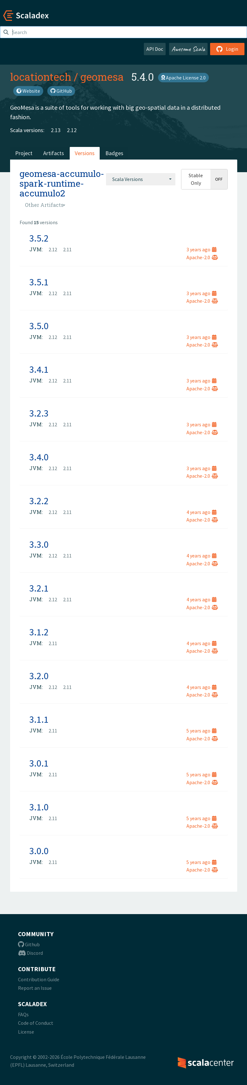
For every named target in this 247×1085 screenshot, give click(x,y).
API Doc (154, 49)
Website (28, 91)
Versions (85, 153)
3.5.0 (39, 326)
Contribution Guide (38, 979)
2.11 (67, 249)
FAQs (23, 1014)
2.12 (72, 130)
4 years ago (201, 512)
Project (23, 153)
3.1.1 (39, 719)
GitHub (61, 91)
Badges (114, 153)
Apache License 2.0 (183, 77)
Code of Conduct (35, 1023)
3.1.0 (39, 807)
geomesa (102, 77)
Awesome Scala (188, 49)
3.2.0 (39, 676)
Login (227, 49)
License (26, 1032)
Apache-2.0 (202, 257)
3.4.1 (39, 369)
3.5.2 (39, 238)
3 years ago (201, 249)
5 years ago (201, 730)
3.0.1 (39, 763)
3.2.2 (39, 501)
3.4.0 (39, 457)
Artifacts (53, 153)
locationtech (40, 77)
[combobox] (140, 179)
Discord (30, 953)
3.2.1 (39, 588)
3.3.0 (39, 544)
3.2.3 (39, 413)
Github (29, 944)
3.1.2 (39, 632)
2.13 (56, 130)
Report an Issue (35, 988)
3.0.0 (39, 851)
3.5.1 (39, 282)
